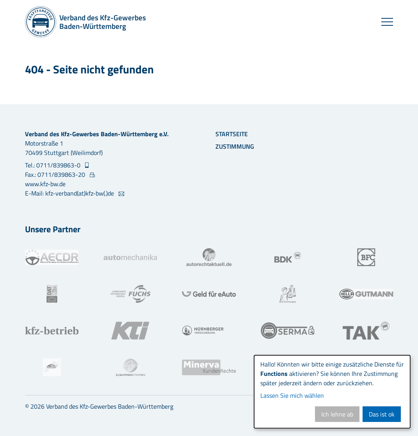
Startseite (231, 134)
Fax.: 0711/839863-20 (56, 174)
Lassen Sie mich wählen (292, 395)
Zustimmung (234, 146)
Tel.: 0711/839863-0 (53, 165)
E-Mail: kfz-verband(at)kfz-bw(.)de (70, 193)
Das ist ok (382, 414)
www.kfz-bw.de (45, 184)
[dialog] (332, 391)
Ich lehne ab (337, 414)
